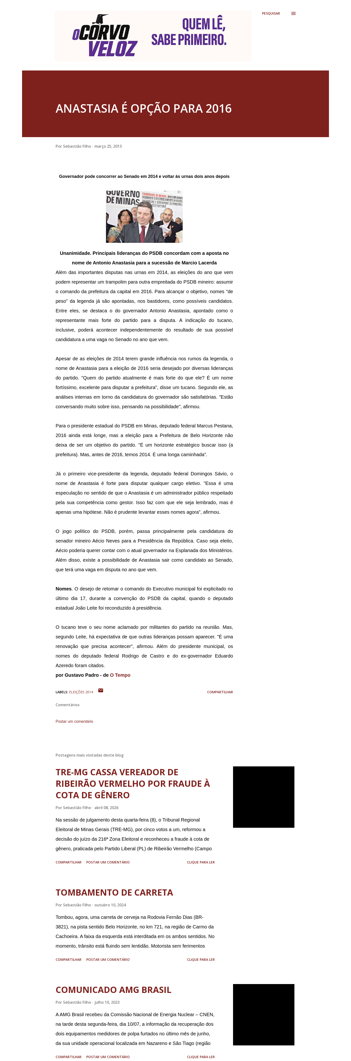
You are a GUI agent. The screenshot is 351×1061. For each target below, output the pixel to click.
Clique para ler (201, 862)
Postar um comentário (74, 721)
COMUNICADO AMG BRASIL (113, 990)
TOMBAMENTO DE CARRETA (114, 892)
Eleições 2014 (81, 692)
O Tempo (120, 675)
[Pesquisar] (271, 13)
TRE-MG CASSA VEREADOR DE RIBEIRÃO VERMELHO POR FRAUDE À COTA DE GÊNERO (133, 783)
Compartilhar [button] (220, 692)
